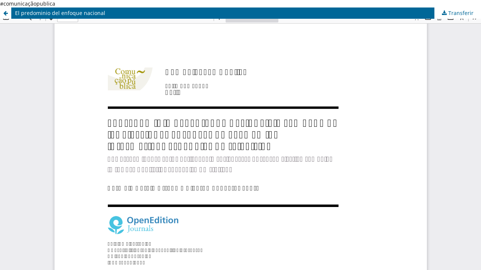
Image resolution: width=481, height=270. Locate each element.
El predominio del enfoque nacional (60, 12)
